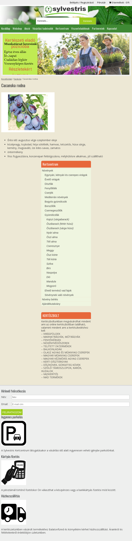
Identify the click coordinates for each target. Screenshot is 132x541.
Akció (27, 28)
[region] (66, 54)
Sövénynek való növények (59, 295)
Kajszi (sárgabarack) (58, 219)
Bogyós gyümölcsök (56, 201)
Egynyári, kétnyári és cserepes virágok (66, 175)
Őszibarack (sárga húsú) (60, 228)
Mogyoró (51, 286)
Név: (3, 397)
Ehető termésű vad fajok (58, 290)
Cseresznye (53, 246)
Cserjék (49, 192)
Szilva (50, 263)
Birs (49, 268)
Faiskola (17, 79)
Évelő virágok (52, 179)
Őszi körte (52, 254)
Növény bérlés (50, 299)
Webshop (17, 28)
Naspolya (52, 272)
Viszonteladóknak (80, 28)
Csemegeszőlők (54, 210)
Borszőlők (50, 206)
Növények (47, 170)
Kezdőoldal (6, 79)
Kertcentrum (62, 28)
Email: (4, 404)
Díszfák (49, 183)
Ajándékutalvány (51, 303)
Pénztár (101, 2)
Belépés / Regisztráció (82, 2)
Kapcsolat (112, 28)
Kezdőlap (5, 28)
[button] (66, 54)
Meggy (50, 250)
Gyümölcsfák (52, 215)
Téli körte (52, 259)
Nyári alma (52, 232)
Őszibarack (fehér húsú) (60, 223)
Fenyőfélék (51, 188)
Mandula (51, 281)
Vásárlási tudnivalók (43, 28)
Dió (48, 277)
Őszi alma (52, 237)
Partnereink (98, 28)
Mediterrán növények (56, 197)
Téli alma (52, 241)
